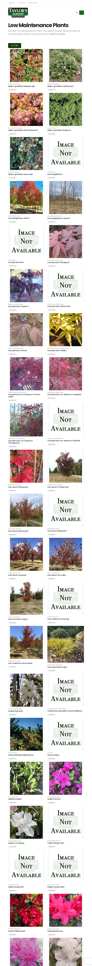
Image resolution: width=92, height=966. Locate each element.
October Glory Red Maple (54, 485)
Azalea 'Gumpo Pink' (16, 887)
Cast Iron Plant (13, 797)
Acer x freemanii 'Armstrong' (58, 619)
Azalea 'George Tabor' (55, 843)
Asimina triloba (53, 755)
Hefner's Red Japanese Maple (55, 304)
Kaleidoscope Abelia (14, 84)
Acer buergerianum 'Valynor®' (58, 218)
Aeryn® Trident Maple (14, 216)
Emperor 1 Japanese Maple (15, 304)
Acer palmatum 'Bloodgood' (58, 262)
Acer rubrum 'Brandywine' (18, 487)
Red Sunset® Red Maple (14, 529)
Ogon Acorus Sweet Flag (54, 665)
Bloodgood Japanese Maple (55, 260)
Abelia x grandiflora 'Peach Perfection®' (23, 130)
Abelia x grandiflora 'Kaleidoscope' (21, 86)
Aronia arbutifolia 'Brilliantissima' (21, 755)
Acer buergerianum (54, 174)
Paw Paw (50, 753)
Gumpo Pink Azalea (13, 885)
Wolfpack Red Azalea (14, 929)
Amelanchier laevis (15, 711)
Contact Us (21, 3)
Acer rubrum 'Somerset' (17, 575)
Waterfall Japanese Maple (55, 438)
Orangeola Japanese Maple (55, 392)
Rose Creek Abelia (13, 172)
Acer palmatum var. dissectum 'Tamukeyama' (20, 442)
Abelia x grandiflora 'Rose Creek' (20, 174)
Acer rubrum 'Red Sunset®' (18, 531)
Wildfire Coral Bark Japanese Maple (58, 348)
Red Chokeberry (12, 753)
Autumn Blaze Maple (14, 661)
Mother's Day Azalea (53, 929)
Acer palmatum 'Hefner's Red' (58, 306)
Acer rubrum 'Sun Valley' (56, 575)
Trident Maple (51, 172)
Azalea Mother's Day (55, 931)
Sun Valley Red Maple (53, 573)
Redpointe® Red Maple (53, 528)
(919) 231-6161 (32, 3)
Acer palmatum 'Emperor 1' (18, 306)
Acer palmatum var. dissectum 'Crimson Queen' (24, 395)
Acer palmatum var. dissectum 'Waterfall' (63, 441)
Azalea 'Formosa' (54, 799)
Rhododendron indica (53, 797)
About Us (11, 3)
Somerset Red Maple (14, 573)
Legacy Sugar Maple (14, 617)
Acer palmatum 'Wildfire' (57, 350)
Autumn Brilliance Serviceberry (56, 708)
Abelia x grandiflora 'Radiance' (59, 130)
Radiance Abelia (52, 128)
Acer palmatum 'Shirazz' (17, 350)
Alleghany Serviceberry (15, 709)
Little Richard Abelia (53, 84)
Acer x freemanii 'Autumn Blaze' (20, 663)
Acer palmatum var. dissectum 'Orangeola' (64, 394)
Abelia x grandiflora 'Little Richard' (60, 86)
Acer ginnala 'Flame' (16, 262)
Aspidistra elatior (15, 799)
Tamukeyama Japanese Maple (16, 438)
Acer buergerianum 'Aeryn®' (19, 218)
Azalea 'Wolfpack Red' (16, 931)
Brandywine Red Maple (14, 485)
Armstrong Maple (52, 617)
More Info (12, 90)
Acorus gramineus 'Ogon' (57, 667)
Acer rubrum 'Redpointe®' (57, 531)
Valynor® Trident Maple (54, 216)
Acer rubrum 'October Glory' (58, 487)
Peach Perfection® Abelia (15, 128)
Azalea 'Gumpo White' (55, 887)
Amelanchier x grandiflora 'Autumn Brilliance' (64, 711)
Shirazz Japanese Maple (15, 348)
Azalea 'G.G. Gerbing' (16, 843)
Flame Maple (11, 260)
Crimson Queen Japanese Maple (17, 392)
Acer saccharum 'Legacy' (18, 619)
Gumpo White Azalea (53, 885)
